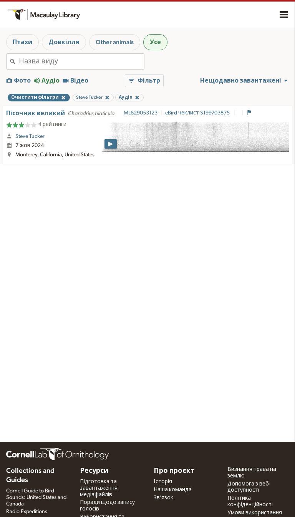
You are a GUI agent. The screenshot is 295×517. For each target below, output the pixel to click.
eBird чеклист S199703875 (198, 113)
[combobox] (81, 61)
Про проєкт (174, 470)
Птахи (22, 42)
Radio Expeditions (26, 511)
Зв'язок (163, 497)
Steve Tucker (30, 136)
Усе (155, 42)
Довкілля (64, 42)
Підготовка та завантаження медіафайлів (99, 488)
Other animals (115, 42)
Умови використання (254, 512)
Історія (163, 481)
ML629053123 (140, 113)
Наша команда (173, 489)
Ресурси (94, 470)
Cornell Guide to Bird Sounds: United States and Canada (36, 497)
